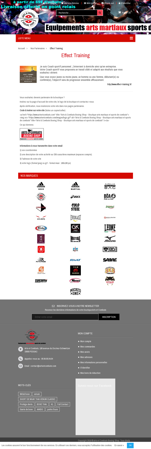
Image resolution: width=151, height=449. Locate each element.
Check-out (108, 3)
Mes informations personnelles (93, 362)
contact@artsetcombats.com (43, 366)
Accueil (21, 48)
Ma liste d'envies (70, 3)
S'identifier (125, 3)
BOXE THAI (42, 404)
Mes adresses (86, 357)
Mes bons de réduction (90, 373)
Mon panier (90, 3)
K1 (52, 404)
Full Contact (62, 404)
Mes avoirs (85, 352)
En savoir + (119, 445)
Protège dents (26, 404)
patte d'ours (52, 409)
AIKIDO (40, 409)
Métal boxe (25, 394)
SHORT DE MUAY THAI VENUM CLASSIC (37, 399)
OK (130, 445)
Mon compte (48, 3)
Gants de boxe (26, 409)
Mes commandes (87, 346)
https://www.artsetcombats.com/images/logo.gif (49, 117)
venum (37, 394)
